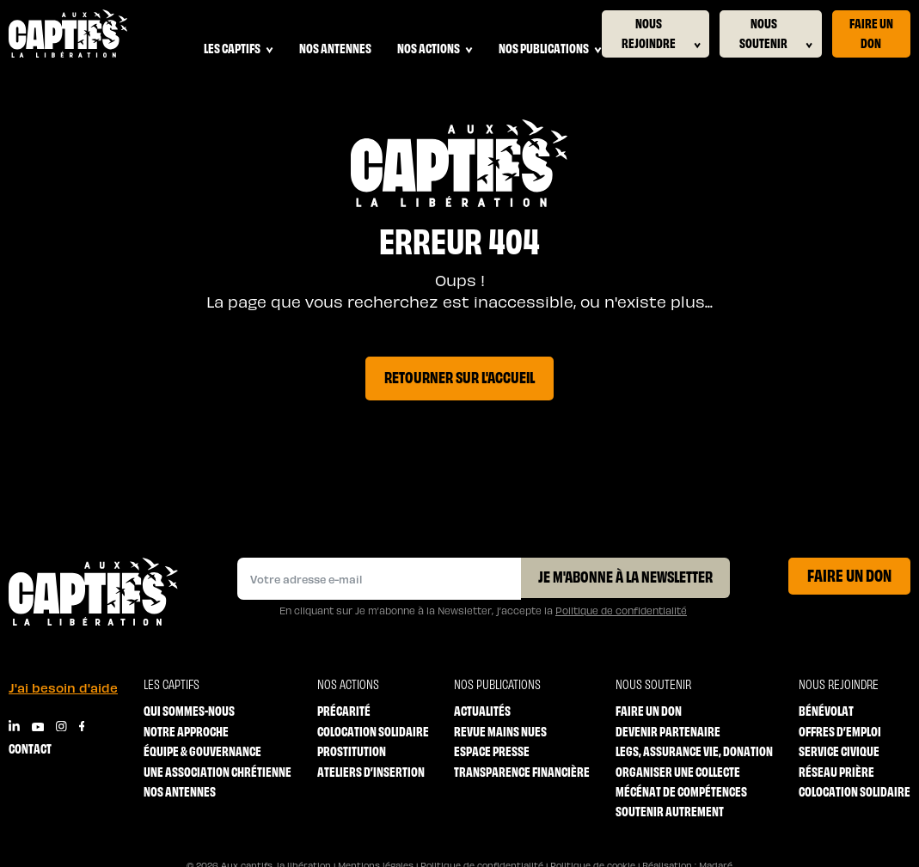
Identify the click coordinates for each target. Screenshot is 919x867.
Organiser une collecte (678, 771)
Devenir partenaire (668, 730)
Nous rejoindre (661, 33)
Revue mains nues (500, 730)
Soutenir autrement (670, 810)
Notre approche (186, 730)
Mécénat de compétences (681, 791)
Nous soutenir (775, 33)
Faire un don (871, 32)
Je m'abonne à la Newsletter (625, 575)
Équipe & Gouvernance (202, 750)
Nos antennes (335, 47)
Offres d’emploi (840, 730)
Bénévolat (826, 710)
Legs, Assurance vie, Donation (694, 750)
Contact (30, 748)
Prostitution (351, 750)
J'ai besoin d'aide (63, 687)
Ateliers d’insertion (371, 771)
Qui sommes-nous (189, 710)
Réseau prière (836, 771)
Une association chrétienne (217, 771)
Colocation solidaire (373, 730)
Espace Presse (492, 750)
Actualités (482, 710)
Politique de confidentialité (621, 610)
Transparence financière (522, 771)
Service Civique (839, 750)
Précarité (344, 710)
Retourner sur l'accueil (459, 376)
